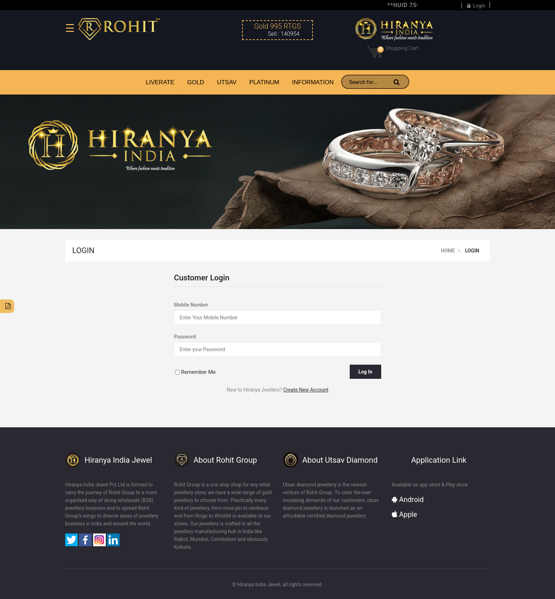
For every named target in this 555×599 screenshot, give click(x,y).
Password (185, 337)
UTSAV (226, 82)
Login (475, 5)
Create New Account (305, 390)
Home (448, 250)
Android (408, 499)
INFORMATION (313, 82)
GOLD (195, 82)
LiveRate (160, 82)
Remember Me (198, 372)
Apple (404, 514)
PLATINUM (264, 82)
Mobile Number (191, 305)
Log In (365, 372)
